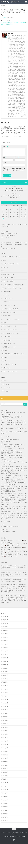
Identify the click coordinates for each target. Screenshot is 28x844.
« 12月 (2, 219)
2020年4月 (5, 768)
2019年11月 (5, 786)
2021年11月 (5, 703)
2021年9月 (5, 710)
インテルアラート (6, 291)
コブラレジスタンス (7, 298)
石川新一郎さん (6, 367)
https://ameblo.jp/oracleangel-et (9, 531)
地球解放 (3, 5)
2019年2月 (5, 817)
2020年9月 (5, 751)
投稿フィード (5, 384)
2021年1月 (5, 737)
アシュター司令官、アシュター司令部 (12, 288)
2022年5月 (5, 682)
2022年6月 (5, 678)
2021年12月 (5, 699)
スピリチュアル (6, 302)
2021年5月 (5, 723)
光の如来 (4, 17)
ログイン (4, 380)
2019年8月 (5, 796)
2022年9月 (5, 668)
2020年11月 (5, 744)
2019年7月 (5, 800)
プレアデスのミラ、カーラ (9, 326)
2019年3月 (5, 813)
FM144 (4, 260)
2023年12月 (5, 616)
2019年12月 (5, 782)
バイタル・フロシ (6, 315)
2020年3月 (5, 772)
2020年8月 (5, 755)
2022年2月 (5, 692)
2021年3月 (5, 730)
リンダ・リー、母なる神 (8, 343)
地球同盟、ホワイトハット (9, 347)
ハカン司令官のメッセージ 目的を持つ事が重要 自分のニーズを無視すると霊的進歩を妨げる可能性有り (14, 574)
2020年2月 (5, 775)
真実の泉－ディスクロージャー (10, 364)
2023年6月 (5, 637)
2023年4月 (5, 644)
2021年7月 (5, 716)
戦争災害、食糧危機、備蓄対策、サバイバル (13, 354)
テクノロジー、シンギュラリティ (10, 309)
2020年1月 (5, 779)
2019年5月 (5, 807)
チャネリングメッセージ (8, 305)
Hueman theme (21, 836)
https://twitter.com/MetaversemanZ (9, 526)
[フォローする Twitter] (26, 182)
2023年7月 (5, 633)
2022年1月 (5, 696)
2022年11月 (5, 661)
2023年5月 (5, 640)
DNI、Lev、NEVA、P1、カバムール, (11, 257)
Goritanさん (5, 267)
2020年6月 (5, 762)
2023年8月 (5, 630)
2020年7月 (5, 758)
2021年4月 (5, 727)
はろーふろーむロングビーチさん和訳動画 (13, 284)
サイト (4, 162)
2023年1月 (5, 654)
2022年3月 (5, 689)
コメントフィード (6, 387)
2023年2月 (5, 651)
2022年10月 (5, 664)
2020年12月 (5, 741)
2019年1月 (5, 820)
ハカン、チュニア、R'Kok (8, 312)
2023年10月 (5, 623)
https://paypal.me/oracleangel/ (8, 248)
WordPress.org (5, 391)
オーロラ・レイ (6, 295)
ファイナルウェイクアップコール (10, 319)
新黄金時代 (5, 357)
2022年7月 (5, 675)
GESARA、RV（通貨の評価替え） (10, 264)
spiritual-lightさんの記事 (8, 274)
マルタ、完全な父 (6, 336)
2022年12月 (5, 658)
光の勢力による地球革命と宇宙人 (11, 2)
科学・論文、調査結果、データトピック (11, 540)
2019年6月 (5, 803)
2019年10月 (5, 789)
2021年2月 (5, 734)
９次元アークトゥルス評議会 (9, 371)
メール (16, 157)
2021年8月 (5, 713)
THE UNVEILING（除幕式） (9, 277)
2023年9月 (5, 626)
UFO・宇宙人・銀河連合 (8, 281)
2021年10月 (5, 706)
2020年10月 (5, 748)
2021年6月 (5, 720)
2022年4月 (5, 685)
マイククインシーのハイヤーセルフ (11, 333)
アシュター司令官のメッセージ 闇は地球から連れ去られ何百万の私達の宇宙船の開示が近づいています (14, 597)
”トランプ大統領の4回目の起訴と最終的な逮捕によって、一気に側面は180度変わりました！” (19, 130)
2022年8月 (5, 671)
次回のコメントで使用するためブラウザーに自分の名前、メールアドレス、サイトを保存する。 (14, 170)
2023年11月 (5, 619)
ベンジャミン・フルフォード (9, 329)
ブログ (4, 322)
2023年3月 (5, 647)
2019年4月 (5, 810)
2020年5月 (5, 765)
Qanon (4, 270)
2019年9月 (5, 793)
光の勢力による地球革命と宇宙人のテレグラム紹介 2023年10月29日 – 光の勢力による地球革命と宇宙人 (13, 600)
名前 (4, 157)
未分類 (4, 361)
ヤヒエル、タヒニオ (7, 340)
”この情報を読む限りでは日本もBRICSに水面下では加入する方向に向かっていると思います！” (6, 130)
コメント (5, 146)
